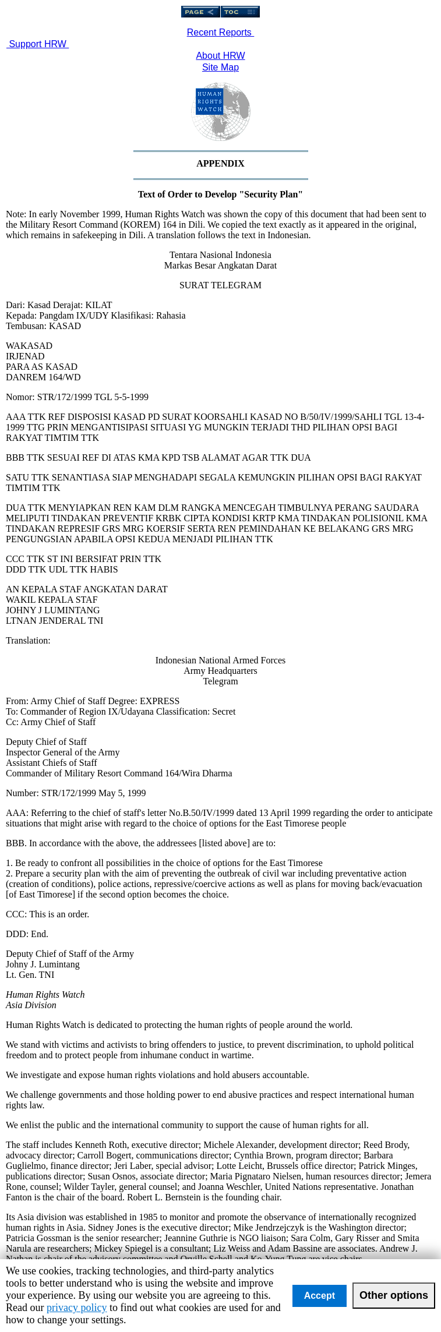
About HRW (220, 56)
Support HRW (37, 44)
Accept (319, 1296)
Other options (393, 1295)
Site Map (220, 67)
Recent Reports (221, 32)
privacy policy (77, 1307)
